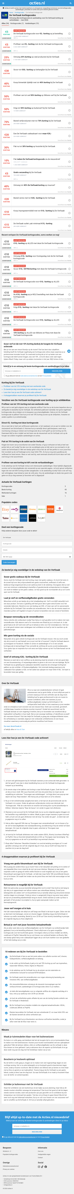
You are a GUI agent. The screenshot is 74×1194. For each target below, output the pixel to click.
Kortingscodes (19, 12)
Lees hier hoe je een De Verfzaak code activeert (22, 392)
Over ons (40, 1151)
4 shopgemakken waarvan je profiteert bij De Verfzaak (25, 395)
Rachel (69, 38)
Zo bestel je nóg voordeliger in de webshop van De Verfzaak (27, 389)
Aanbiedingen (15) (32, 23)
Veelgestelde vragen (44, 1154)
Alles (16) (5, 23)
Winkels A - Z (7, 1151)
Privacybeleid (46, 376)
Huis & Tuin (20, 729)
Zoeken (71, 3)
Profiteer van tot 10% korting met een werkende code (24, 386)
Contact (40, 1157)
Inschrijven (57, 371)
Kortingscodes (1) (17, 23)
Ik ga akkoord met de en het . (29, 376)
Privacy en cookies (8, 1169)
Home (11, 12)
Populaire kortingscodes (10, 1154)
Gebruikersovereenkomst (28, 376)
